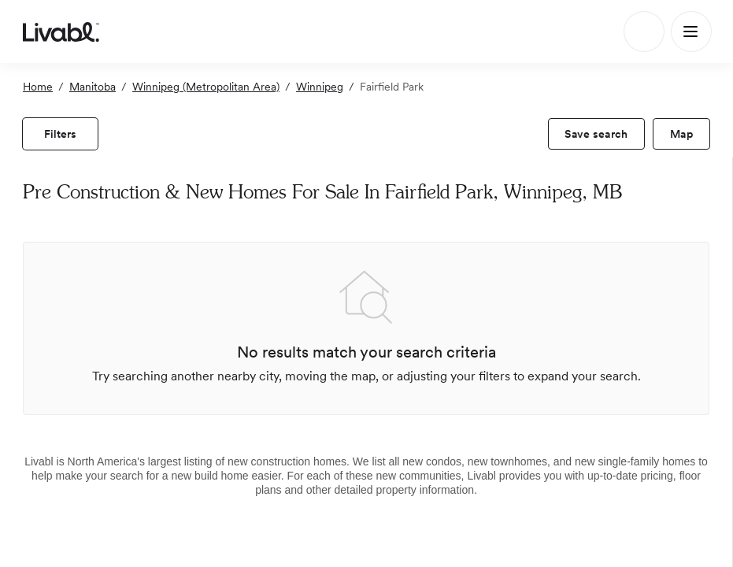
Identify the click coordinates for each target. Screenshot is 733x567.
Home (38, 86)
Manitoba (92, 86)
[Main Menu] (691, 31)
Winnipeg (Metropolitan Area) (206, 86)
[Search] (644, 31)
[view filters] (60, 134)
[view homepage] (61, 31)
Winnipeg (319, 86)
